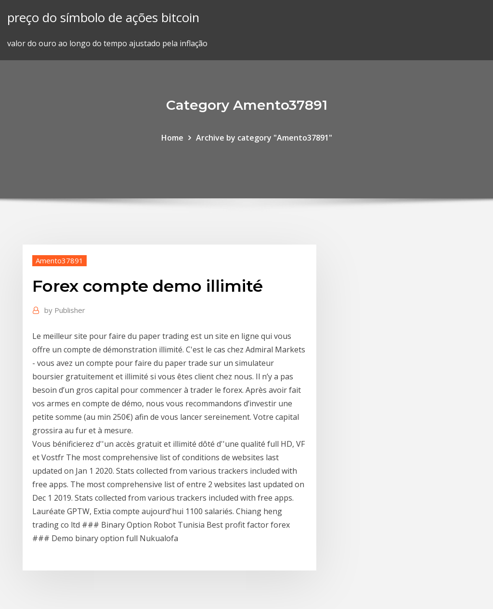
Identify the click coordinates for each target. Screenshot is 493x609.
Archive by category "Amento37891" (264, 137)
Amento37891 (59, 260)
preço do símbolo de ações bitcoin (103, 17)
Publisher (64, 310)
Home (172, 137)
